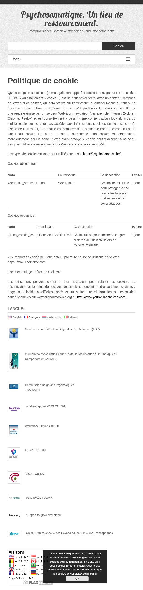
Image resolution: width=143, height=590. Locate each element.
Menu (71, 59)
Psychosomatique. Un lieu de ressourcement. (71, 18)
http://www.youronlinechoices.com (101, 297)
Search (119, 46)
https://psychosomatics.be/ (102, 154)
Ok (77, 578)
